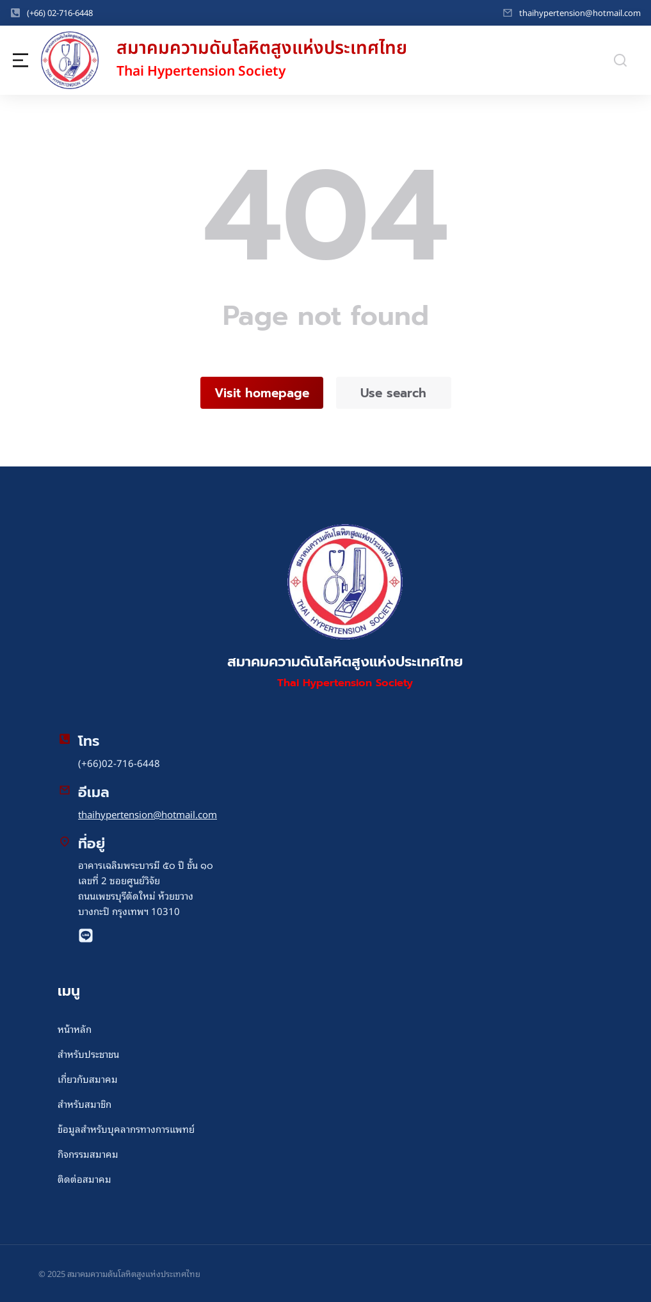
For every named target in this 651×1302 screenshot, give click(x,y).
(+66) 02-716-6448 (60, 12)
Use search (393, 393)
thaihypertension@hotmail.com (580, 12)
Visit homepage (261, 393)
